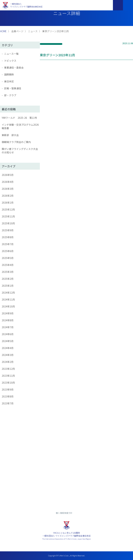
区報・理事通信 (12, 88)
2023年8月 (8, 396)
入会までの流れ (66, 493)
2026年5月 (8, 175)
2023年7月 (8, 403)
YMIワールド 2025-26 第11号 (19, 117)
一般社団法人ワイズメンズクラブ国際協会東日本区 (26, 5)
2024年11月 (8, 299)
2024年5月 (8, 341)
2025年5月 (8, 258)
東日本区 (9, 81)
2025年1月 (8, 285)
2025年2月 (8, 278)
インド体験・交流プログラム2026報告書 (20, 126)
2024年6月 (8, 334)
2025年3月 (8, 272)
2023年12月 (8, 368)
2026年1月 (8, 202)
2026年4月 (8, 181)
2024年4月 (8, 348)
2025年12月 (8, 209)
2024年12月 (8, 292)
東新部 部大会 (10, 135)
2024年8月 (8, 320)
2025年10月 (8, 223)
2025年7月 (8, 244)
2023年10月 (8, 382)
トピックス (10, 60)
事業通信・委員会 (14, 67)
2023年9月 (8, 389)
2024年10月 (8, 306)
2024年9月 (8, 313)
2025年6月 (8, 251)
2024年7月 (8, 327)
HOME (3, 31)
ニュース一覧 (11, 53)
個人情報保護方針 (64, 512)
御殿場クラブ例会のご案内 (16, 142)
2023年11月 (8, 375)
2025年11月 (8, 216)
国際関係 (9, 74)
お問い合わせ (66, 483)
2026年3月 (8, 188)
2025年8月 (8, 237)
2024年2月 (8, 362)
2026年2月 (8, 195)
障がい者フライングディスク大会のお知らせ (20, 150)
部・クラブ (10, 95)
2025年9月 (8, 230)
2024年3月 (8, 355)
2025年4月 (8, 265)
